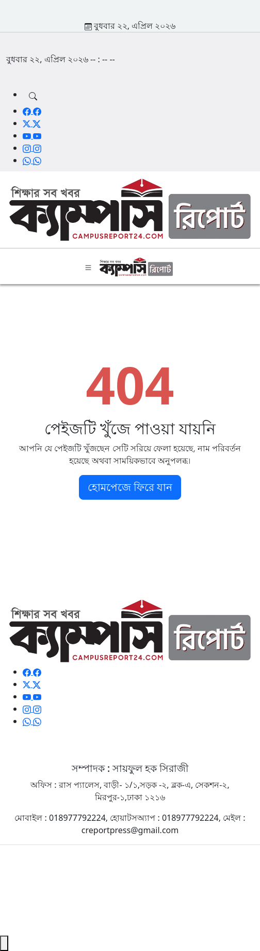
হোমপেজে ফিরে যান (130, 487)
